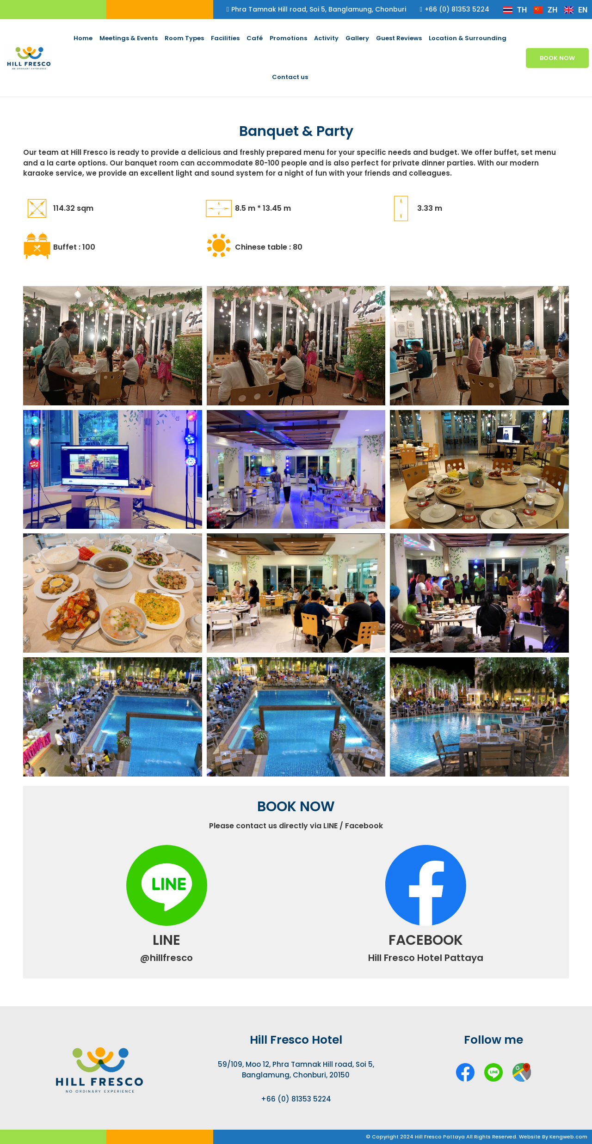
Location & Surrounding (467, 38)
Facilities (225, 38)
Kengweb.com (568, 1136)
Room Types (184, 38)
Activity (326, 38)
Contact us (290, 77)
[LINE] (166, 885)
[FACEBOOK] (425, 885)
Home (83, 38)
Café (255, 38)
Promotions (288, 38)
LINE (166, 940)
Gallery (357, 38)
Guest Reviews (399, 38)
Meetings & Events (128, 38)
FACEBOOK (425, 940)
